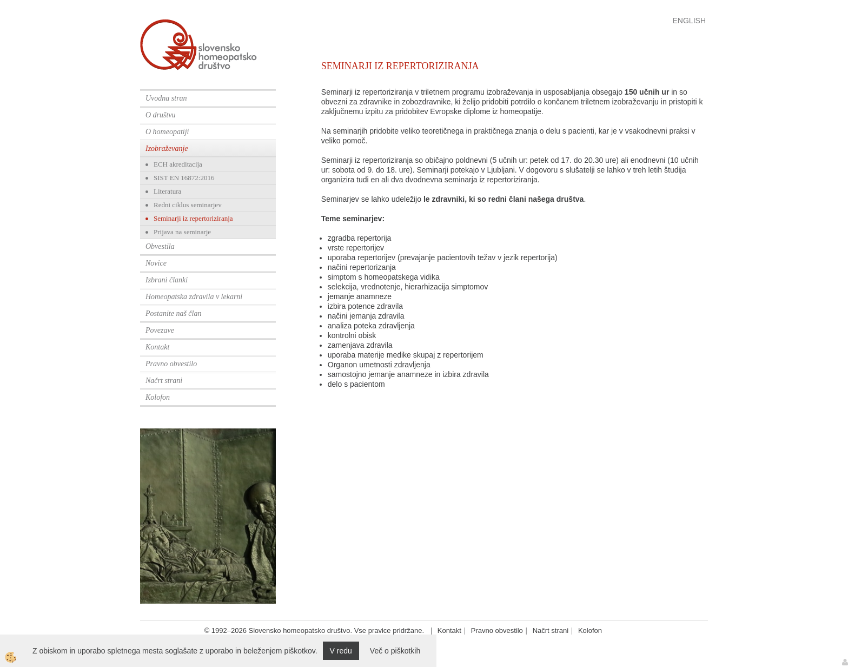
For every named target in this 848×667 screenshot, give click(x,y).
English (689, 20)
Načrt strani (163, 381)
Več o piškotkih (395, 650)
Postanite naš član (173, 313)
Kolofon (157, 397)
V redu (341, 650)
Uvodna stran (166, 98)
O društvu (160, 115)
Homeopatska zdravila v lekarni (193, 297)
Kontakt (157, 347)
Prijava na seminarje (182, 232)
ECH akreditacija (178, 164)
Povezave (159, 330)
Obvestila (160, 246)
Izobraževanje (166, 148)
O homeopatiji (167, 132)
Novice (156, 263)
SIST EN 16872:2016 (184, 178)
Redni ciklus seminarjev (188, 205)
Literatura (167, 191)
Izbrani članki (166, 280)
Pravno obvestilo (171, 364)
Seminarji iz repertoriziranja (193, 218)
